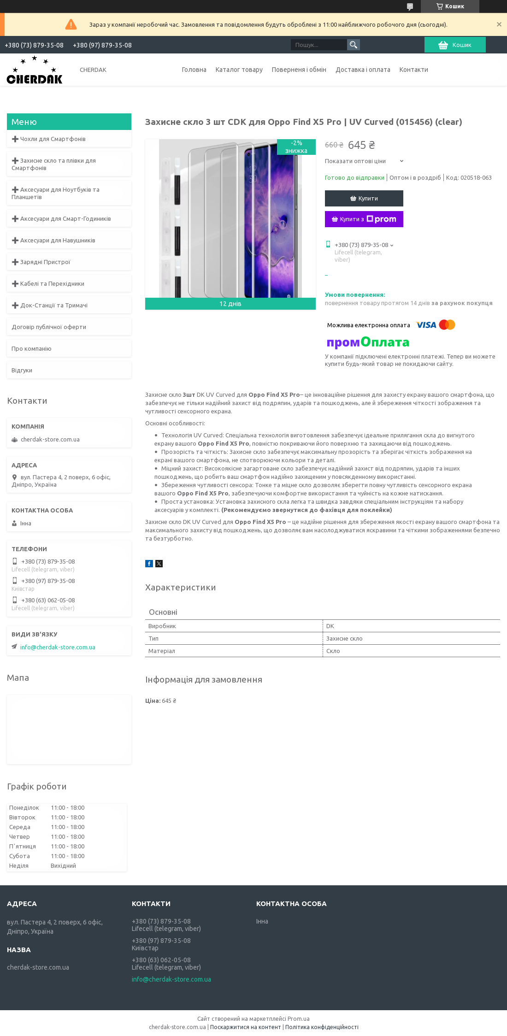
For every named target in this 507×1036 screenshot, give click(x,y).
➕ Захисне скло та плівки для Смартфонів (54, 164)
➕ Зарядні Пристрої (41, 262)
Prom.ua (299, 1019)
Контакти (414, 69)
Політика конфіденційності (322, 1027)
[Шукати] (353, 44)
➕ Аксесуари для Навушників (53, 240)
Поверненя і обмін (299, 69)
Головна (194, 69)
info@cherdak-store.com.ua (57, 647)
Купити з (368, 219)
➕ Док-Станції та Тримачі (50, 305)
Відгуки (22, 370)
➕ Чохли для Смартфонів (49, 138)
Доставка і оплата (363, 69)
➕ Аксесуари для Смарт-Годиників (61, 218)
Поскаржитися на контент (245, 1027)
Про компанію (32, 348)
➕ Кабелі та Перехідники (48, 283)
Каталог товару (239, 69)
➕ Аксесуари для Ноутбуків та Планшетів (56, 193)
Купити (368, 198)
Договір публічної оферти (49, 327)
